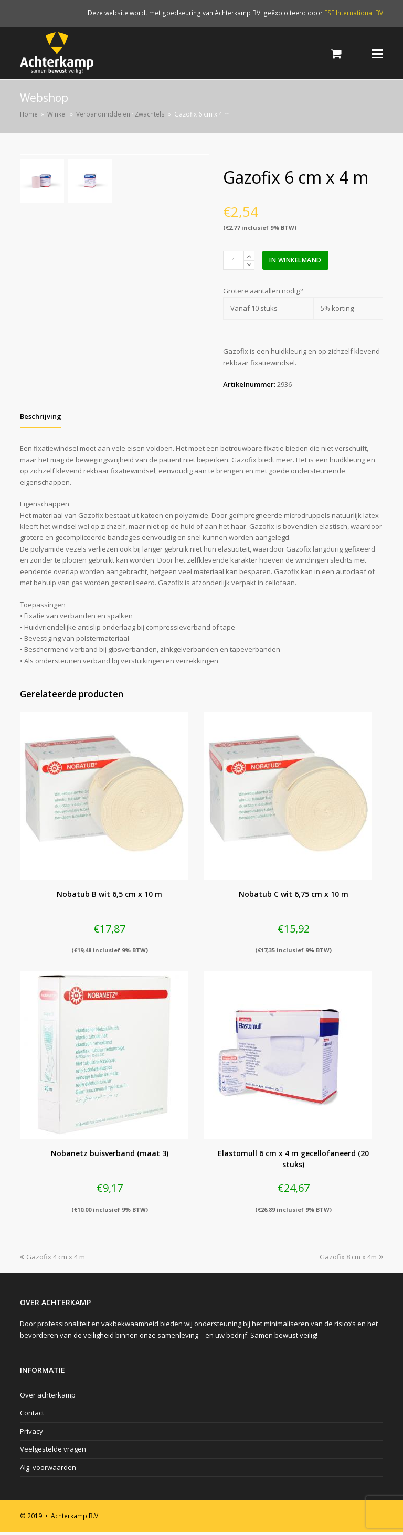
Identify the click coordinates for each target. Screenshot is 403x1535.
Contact (32, 1416)
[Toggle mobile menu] (377, 53)
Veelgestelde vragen (53, 1452)
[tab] (40, 419)
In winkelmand (295, 260)
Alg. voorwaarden (48, 1470)
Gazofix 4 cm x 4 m (52, 1260)
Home (29, 114)
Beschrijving (40, 419)
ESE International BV (353, 12)
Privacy (31, 1434)
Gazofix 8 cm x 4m (351, 1260)
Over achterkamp (48, 1398)
